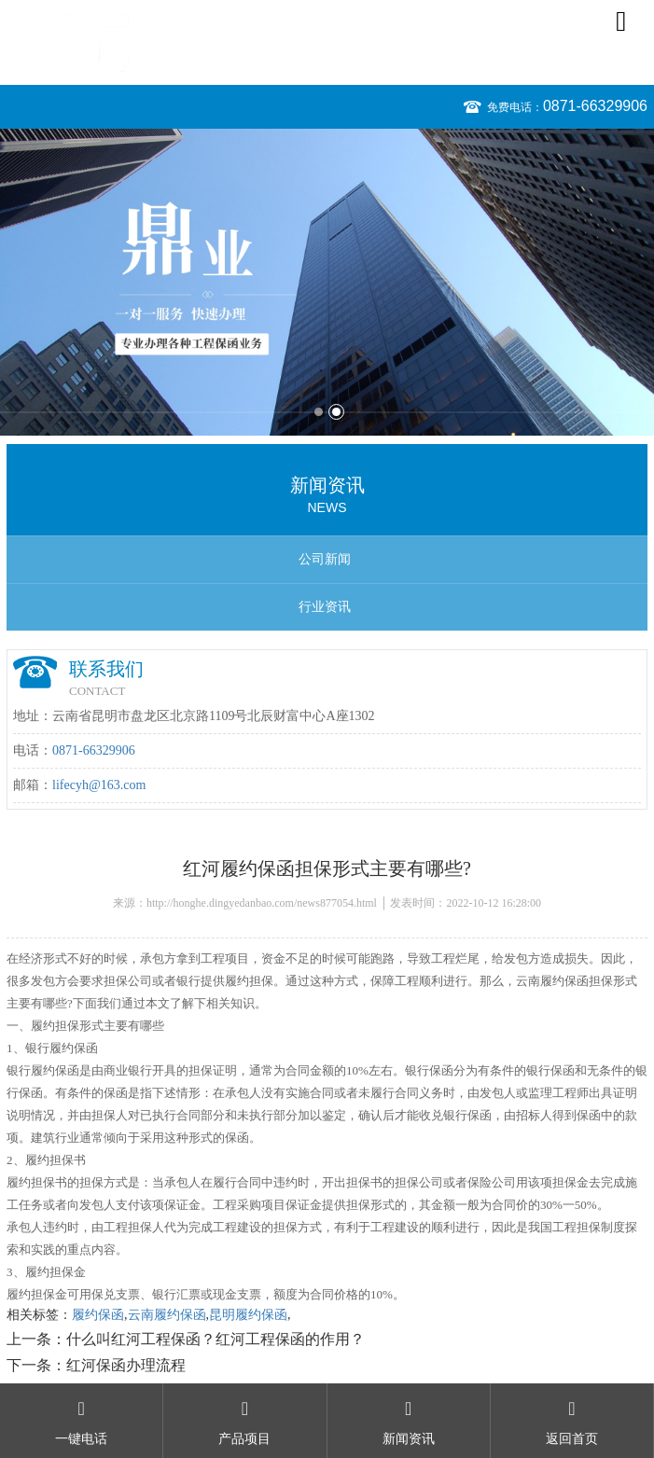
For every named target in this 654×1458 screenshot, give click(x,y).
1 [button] (318, 412)
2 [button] (336, 412)
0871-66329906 (595, 106)
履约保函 (98, 1315)
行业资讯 (325, 607)
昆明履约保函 (248, 1315)
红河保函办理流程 (126, 1365)
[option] (327, 282)
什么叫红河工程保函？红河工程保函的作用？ (215, 1339)
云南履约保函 (167, 1315)
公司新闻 (325, 559)
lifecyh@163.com (99, 785)
